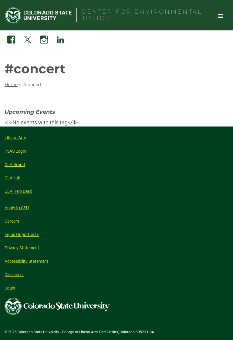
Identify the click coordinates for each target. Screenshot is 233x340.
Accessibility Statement (26, 261)
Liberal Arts (15, 137)
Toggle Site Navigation (220, 16)
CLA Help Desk (18, 191)
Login (10, 288)
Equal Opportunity (22, 234)
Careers (12, 221)
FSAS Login (15, 151)
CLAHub (12, 177)
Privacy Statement (22, 247)
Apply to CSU (17, 207)
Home (11, 84)
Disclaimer (14, 274)
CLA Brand (15, 164)
